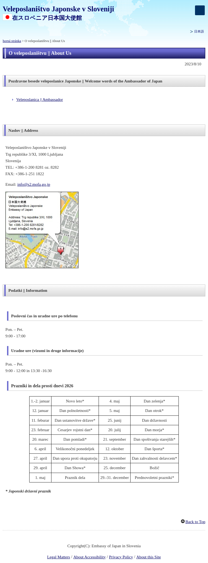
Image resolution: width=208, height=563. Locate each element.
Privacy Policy (121, 557)
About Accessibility (89, 557)
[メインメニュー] (200, 10)
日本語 (199, 31)
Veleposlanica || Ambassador (39, 99)
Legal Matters (58, 557)
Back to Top (195, 522)
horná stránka (12, 41)
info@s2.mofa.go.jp (33, 184)
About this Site (148, 557)
